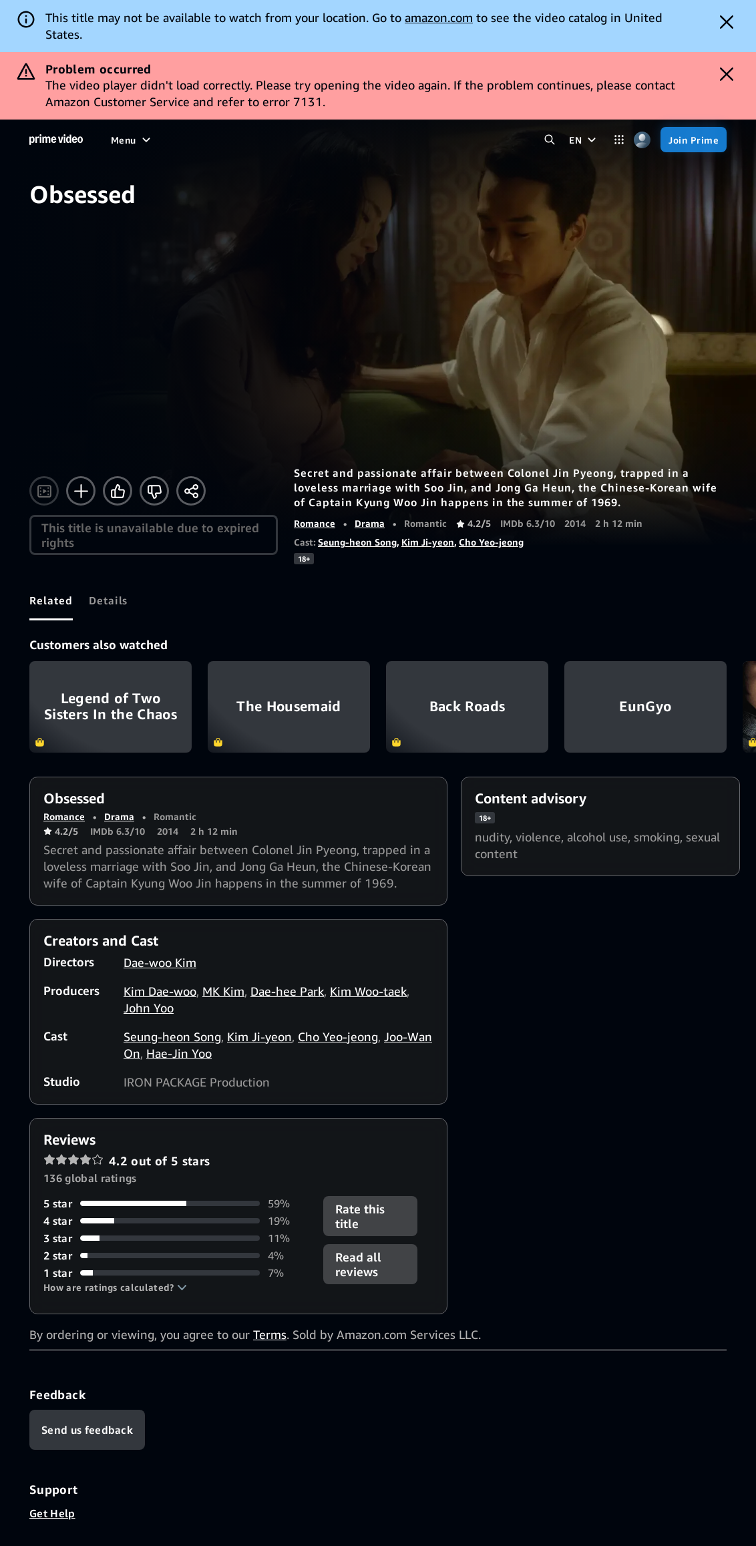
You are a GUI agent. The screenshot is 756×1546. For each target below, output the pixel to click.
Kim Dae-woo (160, 991)
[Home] (56, 139)
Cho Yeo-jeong (491, 542)
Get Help (52, 1513)
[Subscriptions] (435, 139)
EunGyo (645, 707)
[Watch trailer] (44, 491)
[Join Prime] (693, 139)
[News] (315, 139)
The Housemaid (289, 707)
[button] (115, 1287)
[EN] (584, 139)
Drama (370, 523)
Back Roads (467, 707)
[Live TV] (361, 139)
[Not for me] (154, 491)
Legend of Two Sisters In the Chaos (110, 707)
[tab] (51, 600)
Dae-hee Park (287, 991)
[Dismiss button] (726, 22)
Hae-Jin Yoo (179, 1053)
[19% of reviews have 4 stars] (175, 1220)
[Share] (191, 491)
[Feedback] (87, 1430)
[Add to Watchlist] (81, 491)
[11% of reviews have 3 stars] (175, 1238)
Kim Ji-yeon (427, 542)
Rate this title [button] (360, 1216)
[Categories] (618, 140)
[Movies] (163, 139)
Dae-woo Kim (160, 962)
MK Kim (223, 991)
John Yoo (149, 1007)
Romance (314, 523)
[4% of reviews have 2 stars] (175, 1255)
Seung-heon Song (357, 542)
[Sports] (270, 139)
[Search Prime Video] (549, 140)
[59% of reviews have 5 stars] (175, 1203)
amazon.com (439, 17)
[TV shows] (217, 139)
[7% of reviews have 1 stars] (175, 1273)
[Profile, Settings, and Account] (642, 140)
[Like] (117, 491)
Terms (270, 1334)
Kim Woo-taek (368, 991)
